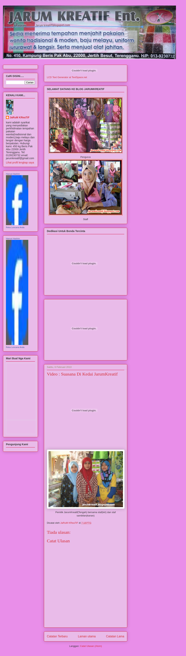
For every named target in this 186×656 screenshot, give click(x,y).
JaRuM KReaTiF (19, 117)
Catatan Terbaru (57, 636)
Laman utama (87, 636)
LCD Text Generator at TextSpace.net (67, 77)
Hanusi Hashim (13, 174)
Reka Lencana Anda (15, 227)
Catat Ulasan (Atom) (91, 646)
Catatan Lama (115, 636)
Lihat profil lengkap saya (20, 162)
